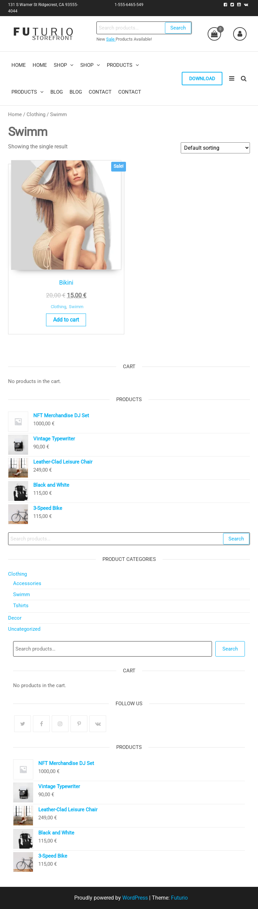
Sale (111, 39)
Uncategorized (24, 629)
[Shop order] (215, 147)
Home (15, 114)
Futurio (179, 898)
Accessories (27, 583)
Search (178, 28)
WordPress (135, 898)
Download (202, 78)
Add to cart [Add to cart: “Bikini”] (66, 320)
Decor (15, 618)
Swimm (76, 306)
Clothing (36, 114)
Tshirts (21, 606)
